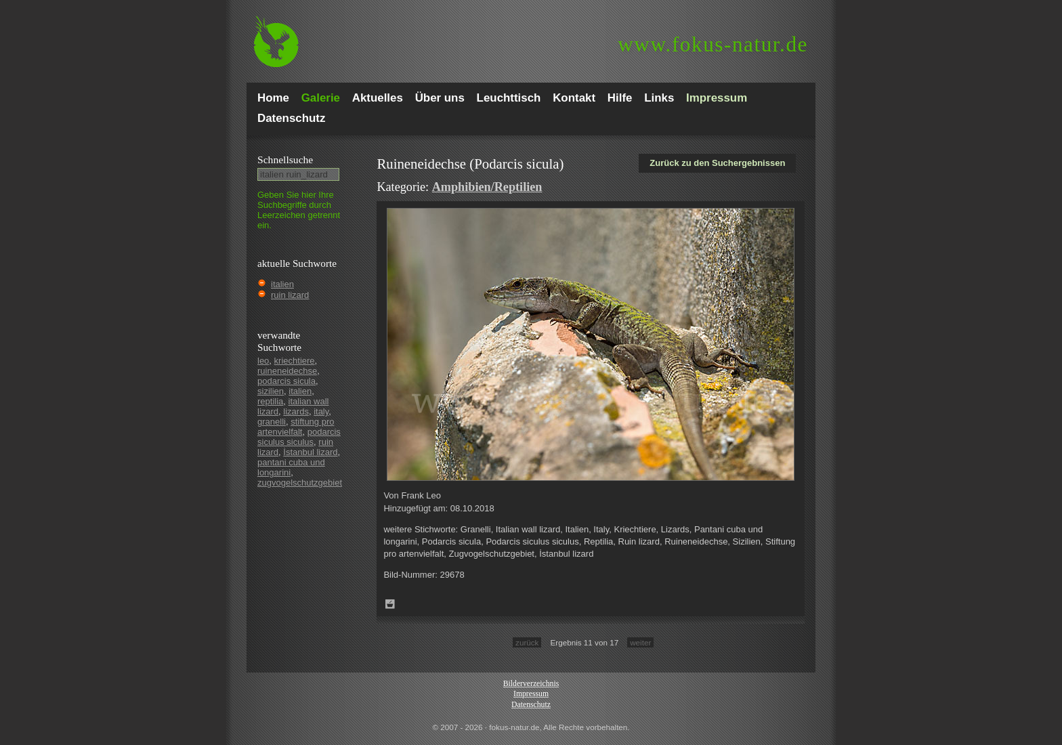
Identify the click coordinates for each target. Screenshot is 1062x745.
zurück (526, 642)
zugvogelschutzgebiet (299, 482)
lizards (296, 411)
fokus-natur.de (713, 44)
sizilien (270, 391)
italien (282, 284)
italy (321, 411)
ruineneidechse (287, 371)
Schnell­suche (285, 159)
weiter (640, 642)
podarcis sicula (286, 381)
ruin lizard (290, 295)
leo (263, 361)
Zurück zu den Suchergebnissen (717, 163)
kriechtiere (294, 361)
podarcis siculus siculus (299, 437)
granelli (271, 422)
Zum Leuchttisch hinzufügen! (390, 604)
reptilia (270, 401)
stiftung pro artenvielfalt (295, 427)
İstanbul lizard (310, 452)
